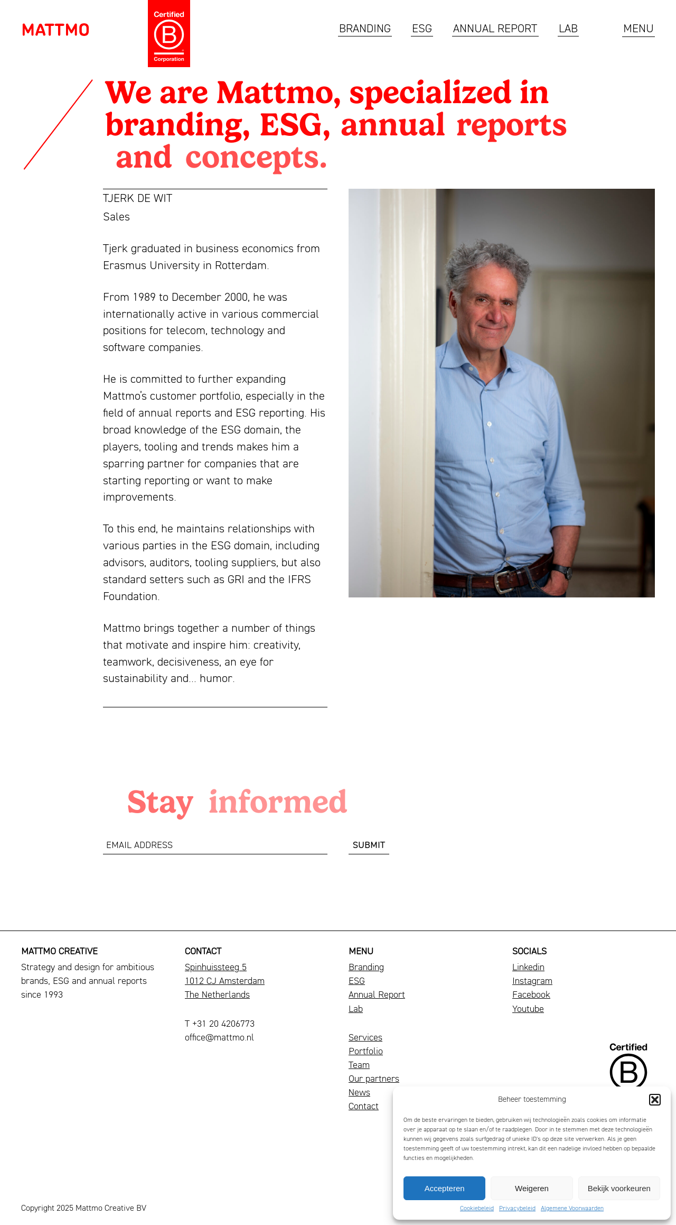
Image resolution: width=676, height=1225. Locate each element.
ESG (422, 29)
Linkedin (528, 968)
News (359, 1093)
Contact (364, 1107)
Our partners (374, 1079)
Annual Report (495, 29)
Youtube (528, 1010)
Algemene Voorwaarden (572, 1208)
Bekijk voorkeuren (619, 1188)
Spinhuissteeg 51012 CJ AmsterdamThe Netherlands (225, 981)
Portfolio (366, 1052)
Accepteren (445, 1188)
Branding (365, 29)
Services (365, 1038)
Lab (568, 29)
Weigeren (532, 1188)
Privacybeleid (517, 1208)
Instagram (532, 982)
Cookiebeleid (477, 1208)
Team (359, 1066)
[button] (655, 1099)
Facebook (531, 995)
